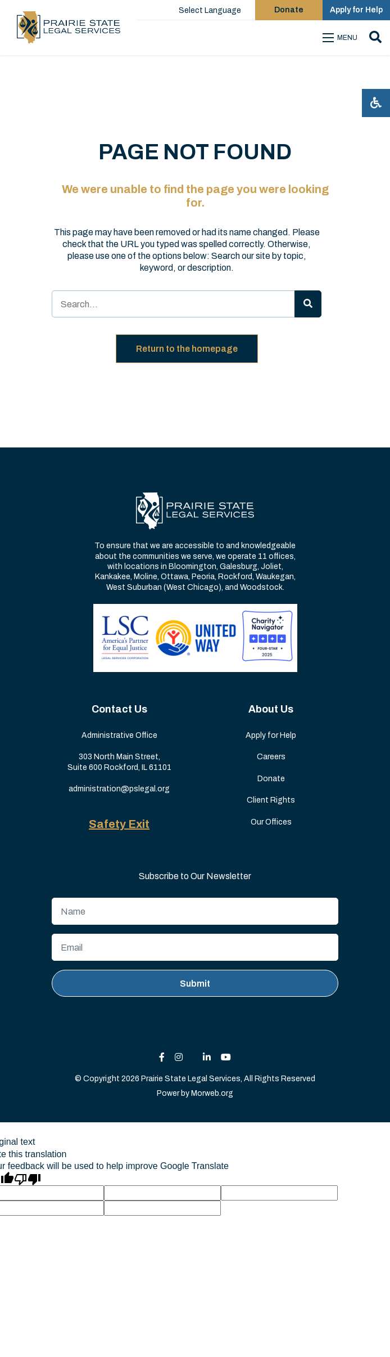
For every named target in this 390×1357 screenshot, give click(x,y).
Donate (271, 778)
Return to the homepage (187, 348)
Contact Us (119, 709)
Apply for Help (271, 735)
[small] (162, 1057)
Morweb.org (212, 1093)
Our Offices (271, 822)
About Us (270, 709)
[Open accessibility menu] (376, 103)
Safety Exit (119, 824)
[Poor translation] (27, 1178)
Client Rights (271, 800)
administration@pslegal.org (119, 789)
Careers (271, 757)
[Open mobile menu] (342, 37)
